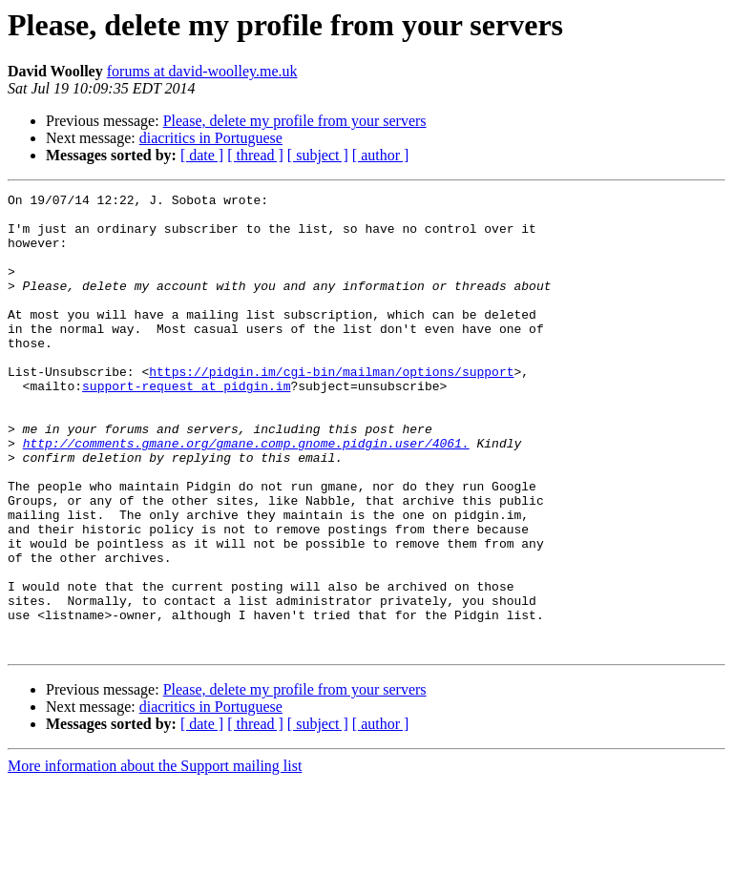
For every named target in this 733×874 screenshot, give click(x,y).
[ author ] (380, 155)
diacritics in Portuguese (211, 138)
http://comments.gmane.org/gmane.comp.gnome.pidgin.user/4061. (246, 494)
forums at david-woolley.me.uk (202, 71)
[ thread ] (255, 155)
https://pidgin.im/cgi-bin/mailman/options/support (331, 408)
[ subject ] (317, 155)
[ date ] (201, 155)
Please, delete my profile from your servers (295, 121)
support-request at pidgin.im (186, 425)
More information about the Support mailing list (155, 857)
